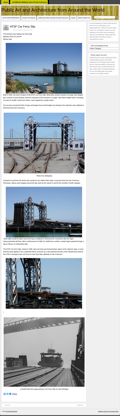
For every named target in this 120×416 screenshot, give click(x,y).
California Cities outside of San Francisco (53, 18)
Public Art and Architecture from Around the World (53, 10)
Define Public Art (84, 18)
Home (5, 2)
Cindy (20, 30)
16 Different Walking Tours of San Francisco (29, 2)
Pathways (81, 405)
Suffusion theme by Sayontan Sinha (108, 411)
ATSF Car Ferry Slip (22, 26)
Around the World (28, 18)
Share (14, 394)
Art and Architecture (11, 411)
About (73, 18)
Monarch (6, 405)
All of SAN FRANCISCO (10, 18)
